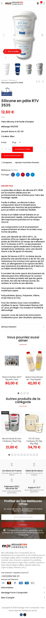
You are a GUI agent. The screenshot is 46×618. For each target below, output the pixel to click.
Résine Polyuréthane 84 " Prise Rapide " (34, 378)
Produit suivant (43, 81)
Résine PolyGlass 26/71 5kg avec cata (11, 378)
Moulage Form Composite (28, 607)
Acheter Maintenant (12, 155)
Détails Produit (8, 327)
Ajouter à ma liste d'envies (27, 162)
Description (7, 186)
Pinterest (22, 175)
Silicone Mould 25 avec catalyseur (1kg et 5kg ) (11, 441)
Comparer (7, 162)
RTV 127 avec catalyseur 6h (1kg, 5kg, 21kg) (34, 441)
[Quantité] (6, 149)
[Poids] (15, 142)
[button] (3, 35)
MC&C (34, 610)
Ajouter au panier (22, 149)
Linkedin (27, 175)
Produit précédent (37, 81)
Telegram (32, 175)
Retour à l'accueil (40, 81)
